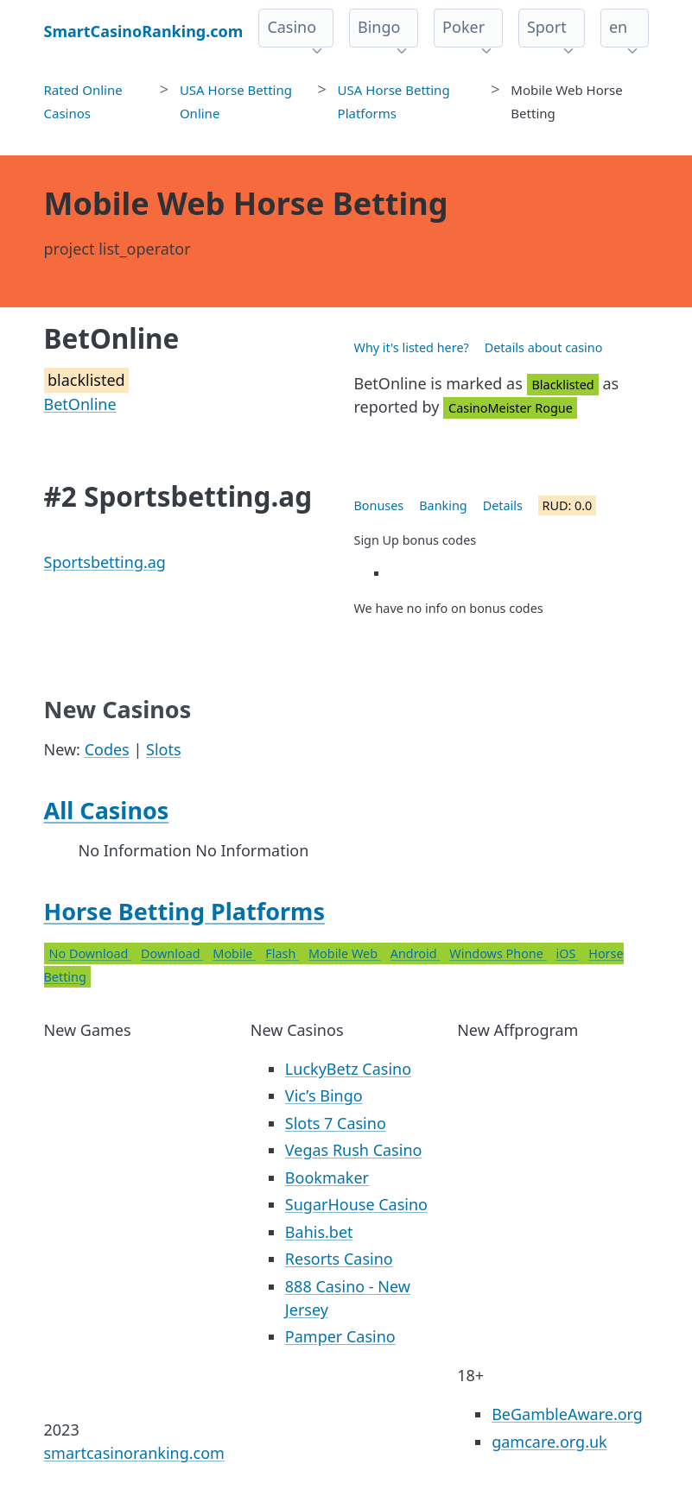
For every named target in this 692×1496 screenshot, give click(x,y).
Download (172, 953)
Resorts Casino (339, 1258)
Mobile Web (344, 953)
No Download (90, 953)
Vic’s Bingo (324, 1095)
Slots (163, 749)
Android (415, 953)
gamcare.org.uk (549, 1441)
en (618, 26)
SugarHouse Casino (356, 1204)
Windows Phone (497, 953)
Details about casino (544, 347)
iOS (568, 953)
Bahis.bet (319, 1231)
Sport (547, 26)
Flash (282, 953)
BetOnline (80, 404)
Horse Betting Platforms (184, 911)
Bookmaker (327, 1177)
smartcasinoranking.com (134, 1452)
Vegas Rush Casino (353, 1149)
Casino (291, 26)
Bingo (379, 26)
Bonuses (379, 505)
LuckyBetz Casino (348, 1068)
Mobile (234, 953)
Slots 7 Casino (335, 1123)
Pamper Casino (340, 1336)
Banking (443, 505)
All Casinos (106, 810)
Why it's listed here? (411, 347)
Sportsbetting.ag (105, 562)
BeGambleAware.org (567, 1414)
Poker (463, 26)
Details (503, 505)
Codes (107, 749)
